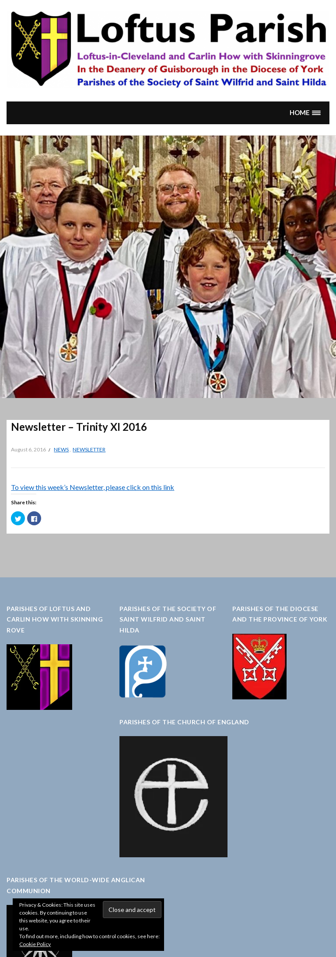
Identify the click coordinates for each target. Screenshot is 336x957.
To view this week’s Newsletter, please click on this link (92, 487)
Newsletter (89, 449)
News (61, 449)
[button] (305, 112)
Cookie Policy (35, 944)
